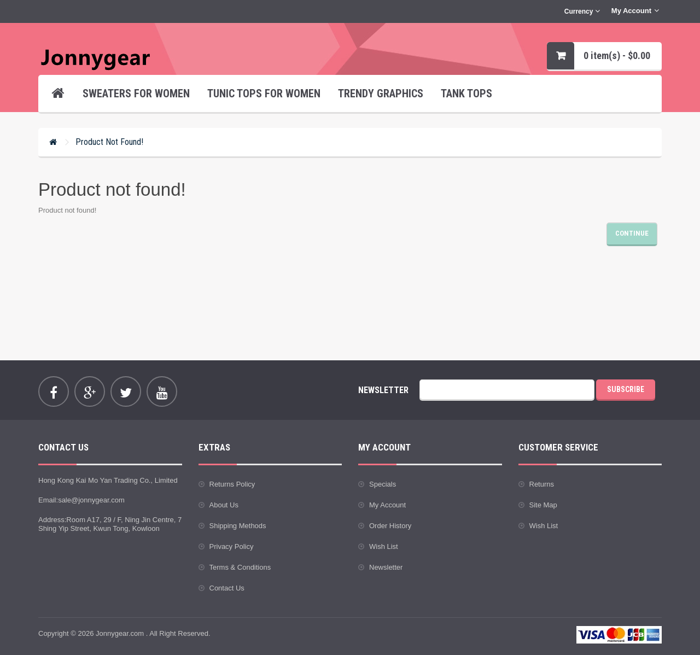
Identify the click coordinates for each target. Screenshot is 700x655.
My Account (387, 505)
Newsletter (385, 567)
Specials (382, 484)
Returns (542, 484)
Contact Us (226, 588)
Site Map (543, 505)
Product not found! (109, 142)
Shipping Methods (237, 526)
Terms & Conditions (240, 567)
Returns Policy (232, 484)
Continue (632, 233)
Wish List (383, 546)
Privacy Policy (231, 546)
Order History (390, 526)
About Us (223, 505)
